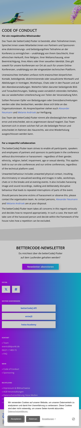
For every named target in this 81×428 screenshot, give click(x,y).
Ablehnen (33, 419)
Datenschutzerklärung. (18, 411)
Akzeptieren (16, 419)
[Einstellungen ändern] (49, 419)
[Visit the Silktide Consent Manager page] (73, 419)
